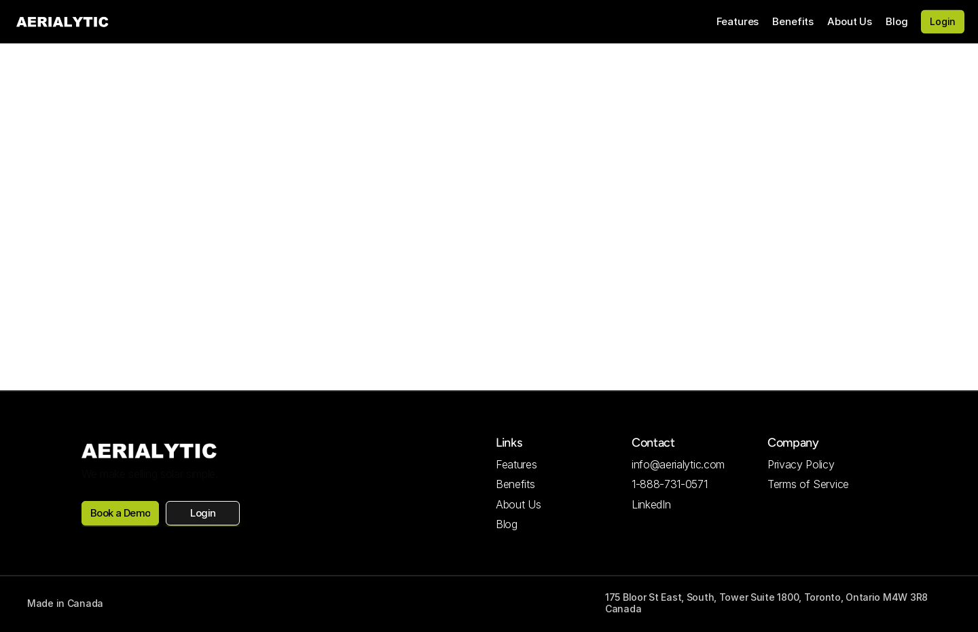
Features (738, 21)
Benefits (793, 21)
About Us (849, 21)
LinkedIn (651, 504)
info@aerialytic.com (678, 464)
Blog (896, 21)
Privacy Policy (801, 464)
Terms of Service (808, 484)
